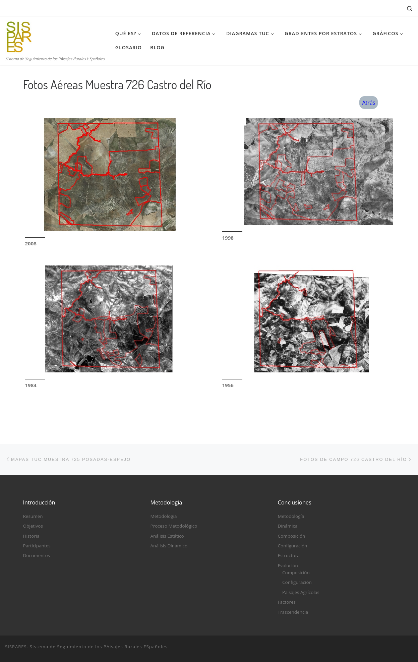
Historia (31, 536)
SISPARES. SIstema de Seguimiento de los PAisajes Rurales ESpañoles (86, 647)
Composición (291, 536)
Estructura (289, 556)
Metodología (164, 516)
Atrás (368, 102)
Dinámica (288, 526)
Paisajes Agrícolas (300, 592)
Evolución (288, 565)
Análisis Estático (167, 536)
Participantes (37, 546)
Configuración (292, 546)
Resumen (33, 516)
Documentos (36, 556)
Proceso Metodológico (174, 526)
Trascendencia (293, 612)
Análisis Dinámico (169, 546)
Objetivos (33, 526)
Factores (287, 602)
